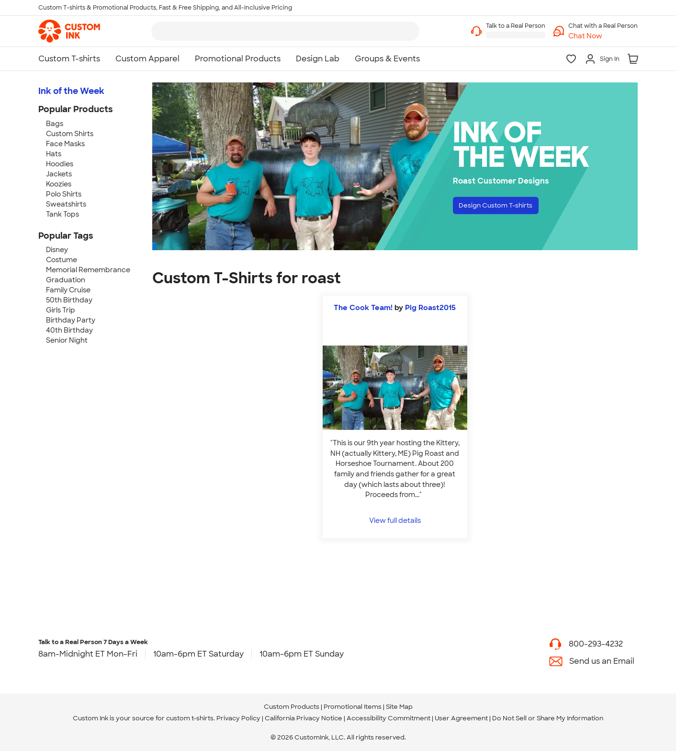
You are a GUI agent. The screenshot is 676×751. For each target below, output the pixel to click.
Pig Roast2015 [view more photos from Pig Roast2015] (430, 307)
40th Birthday (69, 330)
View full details (395, 520)
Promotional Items (353, 707)
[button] (603, 36)
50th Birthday (69, 300)
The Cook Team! (363, 307)
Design (506, 207)
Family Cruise (68, 290)
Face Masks (65, 143)
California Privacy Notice (303, 718)
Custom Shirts (69, 133)
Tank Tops (62, 214)
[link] (69, 31)
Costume (61, 259)
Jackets (59, 174)
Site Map (399, 707)
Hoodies (59, 164)
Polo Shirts (63, 194)
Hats (53, 154)
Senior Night (67, 340)
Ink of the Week (71, 91)
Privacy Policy (238, 718)
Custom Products (291, 707)
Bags (54, 123)
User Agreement (461, 718)
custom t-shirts (190, 718)
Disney (57, 249)
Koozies (58, 184)
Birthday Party (70, 320)
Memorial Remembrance (88, 270)
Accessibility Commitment (388, 718)
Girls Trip (60, 310)
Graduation (65, 280)
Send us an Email (601, 661)
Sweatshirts (66, 204)
